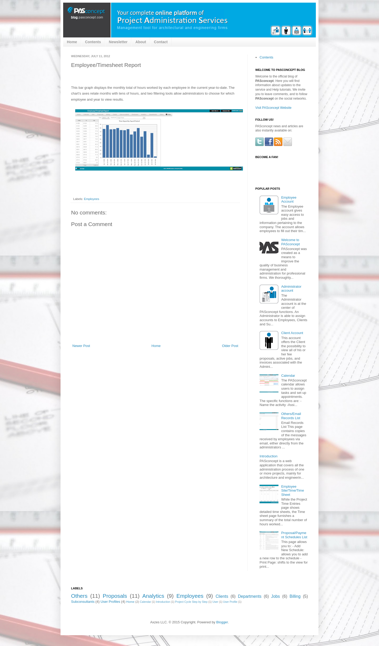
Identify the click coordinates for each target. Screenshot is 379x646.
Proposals (115, 596)
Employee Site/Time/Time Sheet (292, 490)
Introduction (268, 456)
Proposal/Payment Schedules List (294, 535)
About (140, 42)
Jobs (275, 596)
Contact (161, 42)
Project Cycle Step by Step (191, 601)
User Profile (230, 601)
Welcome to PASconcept (290, 242)
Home (72, 42)
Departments (249, 596)
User (215, 601)
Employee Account (288, 199)
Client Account (292, 333)
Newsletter (118, 42)
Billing (295, 596)
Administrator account (291, 289)
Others (79, 596)
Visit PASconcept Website (273, 108)
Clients (222, 596)
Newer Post (81, 346)
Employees (91, 198)
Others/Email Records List (291, 416)
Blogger (222, 622)
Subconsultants (82, 602)
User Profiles (110, 602)
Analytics (153, 596)
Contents (93, 42)
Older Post (230, 346)
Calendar (288, 376)
